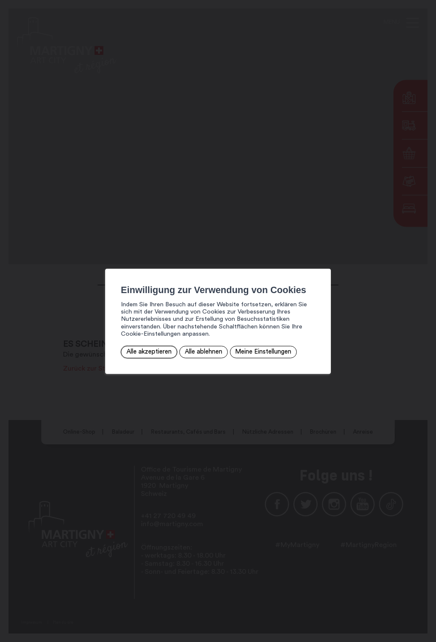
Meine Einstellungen (242, 347)
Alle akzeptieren (130, 347)
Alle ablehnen (182, 347)
